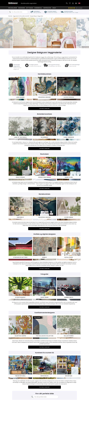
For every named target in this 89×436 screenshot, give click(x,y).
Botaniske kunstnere (44, 114)
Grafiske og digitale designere (44, 234)
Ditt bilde (29, 7)
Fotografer (44, 274)
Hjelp (54, 7)
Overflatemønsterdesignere (44, 313)
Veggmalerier (12, 7)
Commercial (38, 7)
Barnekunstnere (44, 194)
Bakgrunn (21, 7)
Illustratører (44, 154)
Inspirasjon (47, 7)
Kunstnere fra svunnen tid (44, 353)
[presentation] (11, 32)
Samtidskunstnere (44, 74)
